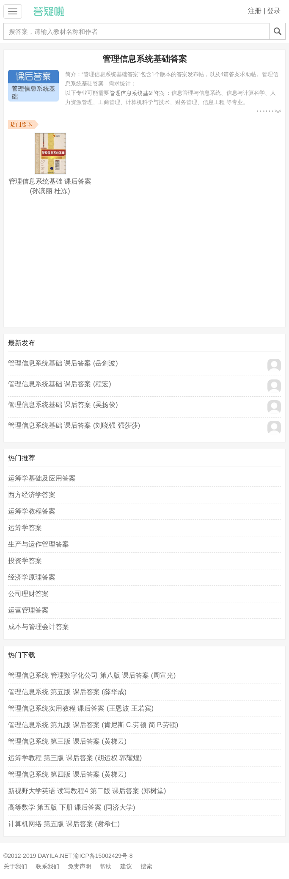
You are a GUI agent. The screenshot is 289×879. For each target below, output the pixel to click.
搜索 (146, 866)
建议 (126, 866)
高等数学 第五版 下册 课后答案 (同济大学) (71, 807)
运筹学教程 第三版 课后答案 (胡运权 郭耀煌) (75, 757)
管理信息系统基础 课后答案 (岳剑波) (63, 363)
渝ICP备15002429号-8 (102, 855)
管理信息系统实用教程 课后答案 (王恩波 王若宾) (81, 708)
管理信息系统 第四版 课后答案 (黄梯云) (67, 774)
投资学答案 (25, 560)
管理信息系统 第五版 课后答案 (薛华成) (67, 691)
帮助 (106, 866)
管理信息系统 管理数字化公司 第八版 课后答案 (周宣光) (92, 675)
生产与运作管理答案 (38, 544)
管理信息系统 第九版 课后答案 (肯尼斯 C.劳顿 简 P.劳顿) (93, 724)
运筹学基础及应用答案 (42, 478)
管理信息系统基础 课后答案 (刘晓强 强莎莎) (74, 425)
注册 (254, 10)
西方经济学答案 (31, 494)
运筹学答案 (25, 527)
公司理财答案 (28, 593)
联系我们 (47, 866)
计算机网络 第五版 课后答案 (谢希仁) (64, 823)
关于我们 (15, 866)
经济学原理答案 (31, 577)
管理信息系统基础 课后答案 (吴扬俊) (63, 404)
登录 (274, 10)
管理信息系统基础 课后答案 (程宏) (59, 383)
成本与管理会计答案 (38, 626)
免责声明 (79, 866)
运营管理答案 (28, 610)
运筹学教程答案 (31, 511)
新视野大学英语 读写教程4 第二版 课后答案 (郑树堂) (87, 790)
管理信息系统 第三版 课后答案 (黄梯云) (67, 741)
